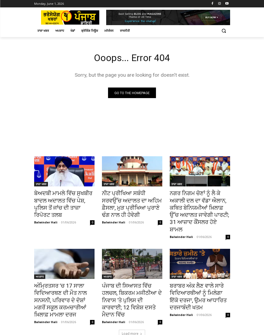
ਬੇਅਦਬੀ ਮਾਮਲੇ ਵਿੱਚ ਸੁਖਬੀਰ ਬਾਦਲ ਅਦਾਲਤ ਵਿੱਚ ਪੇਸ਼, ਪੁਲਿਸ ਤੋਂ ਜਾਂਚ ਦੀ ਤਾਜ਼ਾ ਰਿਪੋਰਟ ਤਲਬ (63, 199)
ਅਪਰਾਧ (40, 263)
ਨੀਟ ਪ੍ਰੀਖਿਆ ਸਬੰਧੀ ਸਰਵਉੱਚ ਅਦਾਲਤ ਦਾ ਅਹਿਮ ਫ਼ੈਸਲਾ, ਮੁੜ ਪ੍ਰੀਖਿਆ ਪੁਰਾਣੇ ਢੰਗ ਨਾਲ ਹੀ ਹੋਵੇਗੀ (131, 199)
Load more (132, 308)
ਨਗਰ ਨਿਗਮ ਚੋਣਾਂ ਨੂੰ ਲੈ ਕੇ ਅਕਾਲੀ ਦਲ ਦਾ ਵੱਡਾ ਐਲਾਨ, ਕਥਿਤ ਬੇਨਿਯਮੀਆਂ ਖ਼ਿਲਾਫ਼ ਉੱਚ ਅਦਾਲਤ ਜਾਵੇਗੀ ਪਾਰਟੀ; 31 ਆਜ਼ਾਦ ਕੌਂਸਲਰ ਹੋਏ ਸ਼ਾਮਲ (198, 205)
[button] (224, 31)
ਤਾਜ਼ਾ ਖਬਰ (41, 185)
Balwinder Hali (45, 212)
